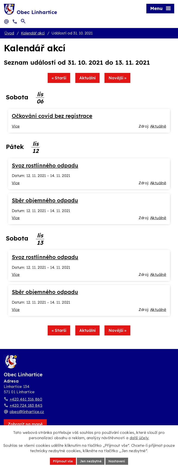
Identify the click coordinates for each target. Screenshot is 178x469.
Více (16, 126)
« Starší (59, 78)
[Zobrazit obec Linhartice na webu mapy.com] (25, 424)
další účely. (139, 437)
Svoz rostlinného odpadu (45, 165)
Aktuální (87, 78)
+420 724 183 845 (26, 405)
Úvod (9, 33)
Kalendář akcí (33, 33)
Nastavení (117, 461)
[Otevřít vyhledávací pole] (23, 21)
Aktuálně (158, 126)
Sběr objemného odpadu (45, 200)
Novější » (118, 78)
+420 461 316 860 (26, 399)
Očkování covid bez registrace (52, 115)
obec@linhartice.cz (27, 411)
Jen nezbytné (91, 461)
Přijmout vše (63, 461)
